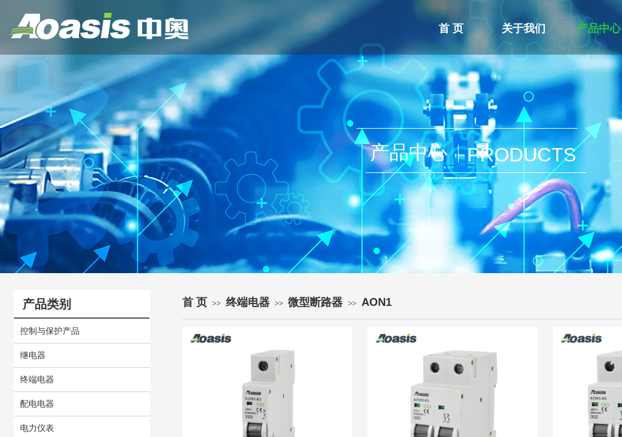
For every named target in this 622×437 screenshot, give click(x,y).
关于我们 (523, 28)
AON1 (376, 302)
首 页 (451, 28)
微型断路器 (315, 302)
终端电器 (248, 302)
